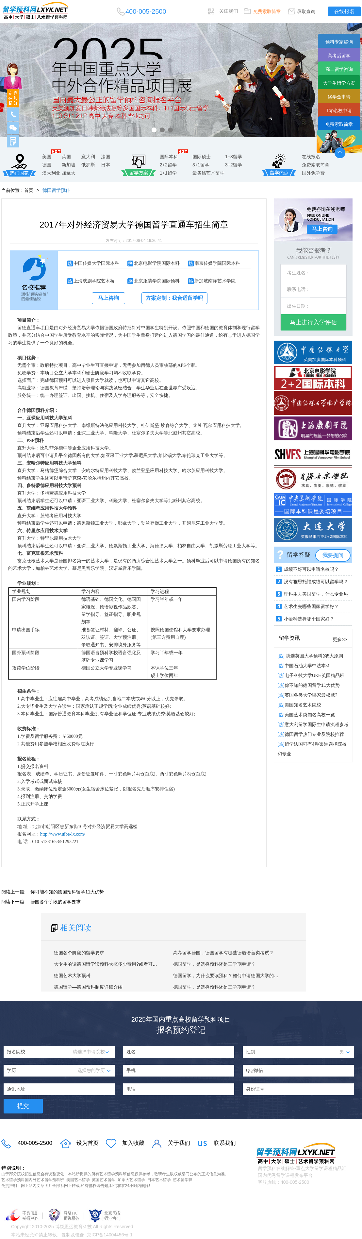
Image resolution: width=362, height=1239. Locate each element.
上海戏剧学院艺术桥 (94, 280)
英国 (66, 156)
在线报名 (344, 11)
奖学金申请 (339, 96)
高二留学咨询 (339, 69)
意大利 (88, 156)
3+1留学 (200, 164)
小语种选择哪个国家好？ (309, 618)
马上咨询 (108, 298)
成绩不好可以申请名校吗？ (311, 569)
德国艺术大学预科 (72, 975)
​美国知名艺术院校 (303, 704)
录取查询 (306, 11)
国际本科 (169, 156)
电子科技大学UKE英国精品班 (314, 675)
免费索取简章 (267, 11)
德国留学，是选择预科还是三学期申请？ (214, 964)
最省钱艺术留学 (208, 173)
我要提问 (332, 555)
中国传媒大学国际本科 (96, 263)
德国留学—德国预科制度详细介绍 (88, 987)
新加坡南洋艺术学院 (215, 280)
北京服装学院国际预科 (157, 280)
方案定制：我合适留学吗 (174, 298)
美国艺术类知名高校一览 (310, 714)
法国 (105, 156)
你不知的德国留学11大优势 (312, 685)
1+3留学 (233, 156)
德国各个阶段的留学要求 (55, 901)
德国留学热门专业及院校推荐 (314, 734)
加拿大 (68, 173)
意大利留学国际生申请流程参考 (317, 724)
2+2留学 (168, 164)
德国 (46, 164)
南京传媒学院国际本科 (217, 263)
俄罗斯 (88, 164)
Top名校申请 (339, 110)
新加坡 (68, 164)
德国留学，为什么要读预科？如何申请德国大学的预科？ (230, 975)
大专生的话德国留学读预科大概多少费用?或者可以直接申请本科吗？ (124, 964)
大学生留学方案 (339, 83)
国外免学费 (313, 173)
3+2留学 (233, 164)
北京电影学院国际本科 (157, 263)
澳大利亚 (51, 173)
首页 (28, 190)
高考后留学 (339, 55)
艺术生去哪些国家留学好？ (311, 606)
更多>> (340, 639)
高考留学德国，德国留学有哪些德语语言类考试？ (223, 952)
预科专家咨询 (339, 41)
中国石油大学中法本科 (307, 665)
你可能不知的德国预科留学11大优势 (67, 891)
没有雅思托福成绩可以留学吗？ (316, 581)
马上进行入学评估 (313, 322)
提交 (23, 1106)
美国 (46, 156)
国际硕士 (201, 156)
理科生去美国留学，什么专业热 (316, 594)
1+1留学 (168, 173)
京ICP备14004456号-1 (110, 1234)
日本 (105, 164)
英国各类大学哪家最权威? (311, 695)
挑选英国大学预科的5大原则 (314, 655)
